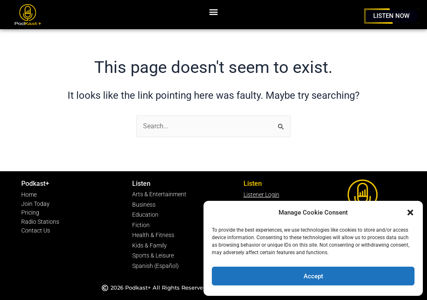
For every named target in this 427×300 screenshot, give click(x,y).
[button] (410, 212)
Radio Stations (40, 224)
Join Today (35, 206)
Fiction (141, 226)
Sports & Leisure (153, 256)
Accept (313, 276)
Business (144, 207)
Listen (141, 187)
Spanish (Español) (155, 266)
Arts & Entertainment (159, 197)
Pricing (30, 215)
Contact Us (35, 233)
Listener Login (261, 197)
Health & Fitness (153, 236)
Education (145, 216)
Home (29, 197)
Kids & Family (149, 246)
